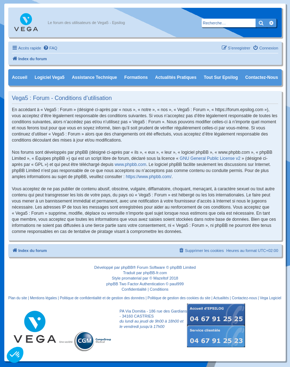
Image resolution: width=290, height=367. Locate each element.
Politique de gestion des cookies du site (179, 298)
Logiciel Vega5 (49, 77)
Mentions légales (43, 298)
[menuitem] (50, 48)
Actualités (221, 298)
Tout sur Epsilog (221, 77)
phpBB (127, 267)
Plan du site (17, 298)
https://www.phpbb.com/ (149, 176)
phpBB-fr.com (155, 273)
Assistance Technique (94, 77)
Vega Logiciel (270, 298)
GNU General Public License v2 (210, 158)
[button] (15, 354)
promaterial (131, 278)
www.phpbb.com (130, 164)
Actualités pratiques (175, 77)
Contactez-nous (261, 77)
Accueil (19, 77)
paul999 (177, 284)
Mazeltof (160, 278)
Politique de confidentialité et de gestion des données (102, 298)
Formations (136, 77)
